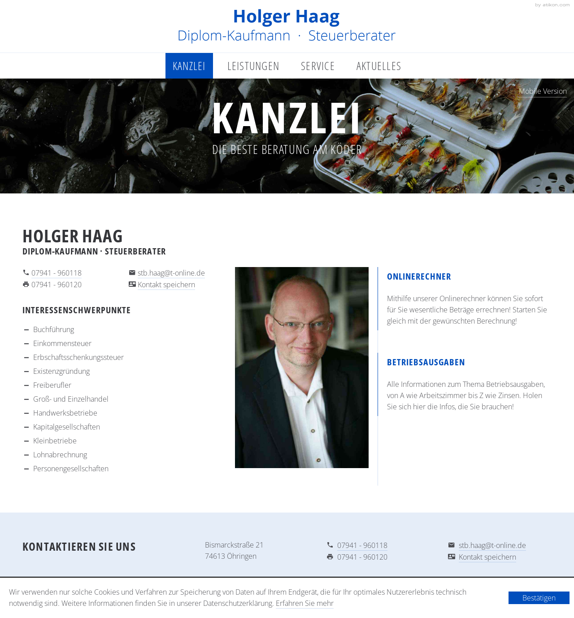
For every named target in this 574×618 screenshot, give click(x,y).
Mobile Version (543, 91)
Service (318, 65)
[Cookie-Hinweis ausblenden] (539, 598)
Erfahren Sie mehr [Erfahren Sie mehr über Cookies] (305, 603)
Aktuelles (379, 65)
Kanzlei (189, 65)
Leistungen (253, 65)
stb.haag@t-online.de (171, 273)
